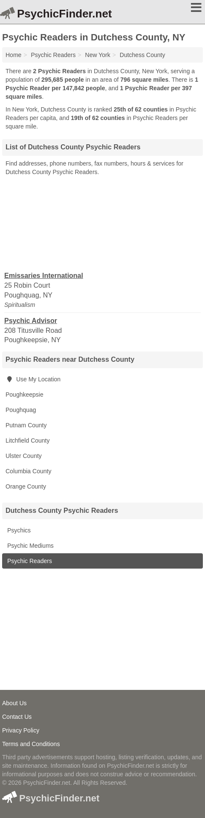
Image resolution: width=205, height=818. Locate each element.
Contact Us (17, 716)
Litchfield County (28, 440)
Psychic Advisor (30, 320)
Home (13, 54)
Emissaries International (43, 275)
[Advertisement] (103, 223)
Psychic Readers (29, 561)
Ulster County (24, 455)
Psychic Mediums (30, 545)
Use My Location (33, 379)
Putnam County (26, 425)
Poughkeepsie (24, 394)
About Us (14, 703)
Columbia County (28, 471)
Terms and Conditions (31, 744)
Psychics (18, 530)
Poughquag (21, 409)
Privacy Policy (20, 730)
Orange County (26, 486)
